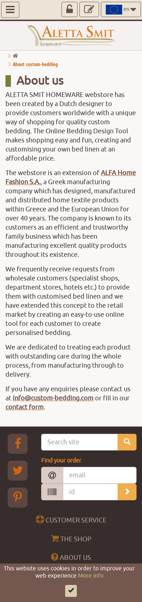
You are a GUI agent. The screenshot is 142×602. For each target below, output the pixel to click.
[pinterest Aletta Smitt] (17, 497)
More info (90, 583)
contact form (24, 407)
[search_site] (127, 442)
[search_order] (127, 492)
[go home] (15, 56)
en (121, 9)
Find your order (61, 460)
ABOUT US (71, 557)
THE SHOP (71, 538)
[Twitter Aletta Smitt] (17, 470)
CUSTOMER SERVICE (71, 519)
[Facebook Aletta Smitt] (17, 443)
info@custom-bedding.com (53, 398)
